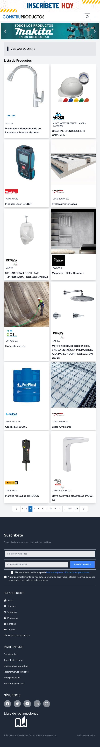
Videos (9, 629)
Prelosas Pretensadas (64, 203)
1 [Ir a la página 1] (22, 508)
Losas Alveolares (61, 426)
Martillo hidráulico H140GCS (22, 495)
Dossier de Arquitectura (16, 666)
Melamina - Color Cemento (68, 273)
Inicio (8, 600)
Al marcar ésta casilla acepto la (52, 572)
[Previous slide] (5, 31)
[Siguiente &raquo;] (83, 509)
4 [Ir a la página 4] (34, 508)
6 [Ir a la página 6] (42, 508)
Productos (11, 618)
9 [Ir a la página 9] (55, 508)
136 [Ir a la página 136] (76, 508)
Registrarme (82, 564)
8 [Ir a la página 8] (51, 508)
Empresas (10, 612)
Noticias (10, 623)
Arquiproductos (12, 677)
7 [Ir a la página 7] (47, 508)
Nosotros (10, 606)
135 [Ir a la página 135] (70, 508)
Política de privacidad (86, 735)
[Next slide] (95, 31)
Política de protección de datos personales (67, 572)
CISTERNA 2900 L (16, 426)
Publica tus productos (17, 635)
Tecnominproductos (14, 683)
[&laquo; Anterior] (16, 509)
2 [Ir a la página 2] (26, 508)
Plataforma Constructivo (16, 671)
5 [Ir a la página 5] (38, 508)
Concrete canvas (15, 346)
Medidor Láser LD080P (18, 203)
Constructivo (10, 654)
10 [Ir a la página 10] (60, 508)
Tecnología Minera (13, 660)
